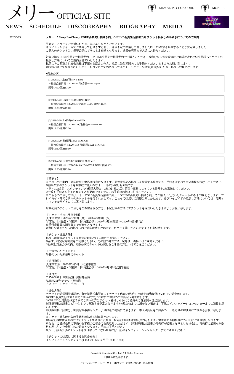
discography (90, 26)
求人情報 (148, 362)
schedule (45, 26)
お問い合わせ (133, 362)
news (14, 26)
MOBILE (218, 8)
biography (137, 26)
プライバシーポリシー (92, 362)
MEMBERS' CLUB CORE (176, 8)
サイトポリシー (115, 362)
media (173, 26)
